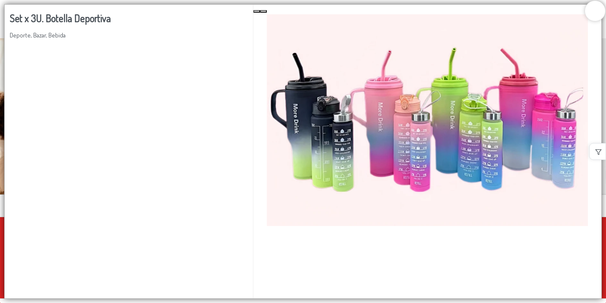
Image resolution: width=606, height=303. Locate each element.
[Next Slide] (263, 11)
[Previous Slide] (256, 11)
